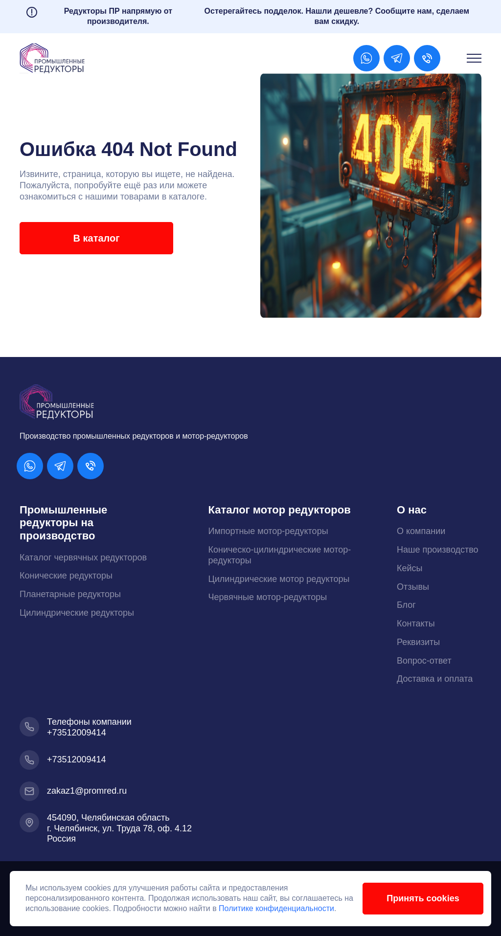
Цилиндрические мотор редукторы (279, 579)
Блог (406, 605)
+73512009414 (76, 732)
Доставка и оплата (435, 679)
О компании (421, 531)
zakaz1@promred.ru (87, 791)
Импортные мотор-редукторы (268, 531)
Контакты (416, 623)
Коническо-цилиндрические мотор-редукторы (279, 555)
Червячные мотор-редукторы (267, 597)
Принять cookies (422, 898)
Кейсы (410, 568)
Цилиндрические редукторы (77, 613)
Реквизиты (418, 642)
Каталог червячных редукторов (83, 557)
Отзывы (413, 587)
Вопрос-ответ (424, 661)
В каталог (95, 238)
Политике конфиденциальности (287, 908)
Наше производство (437, 550)
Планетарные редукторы (70, 594)
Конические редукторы (66, 575)
